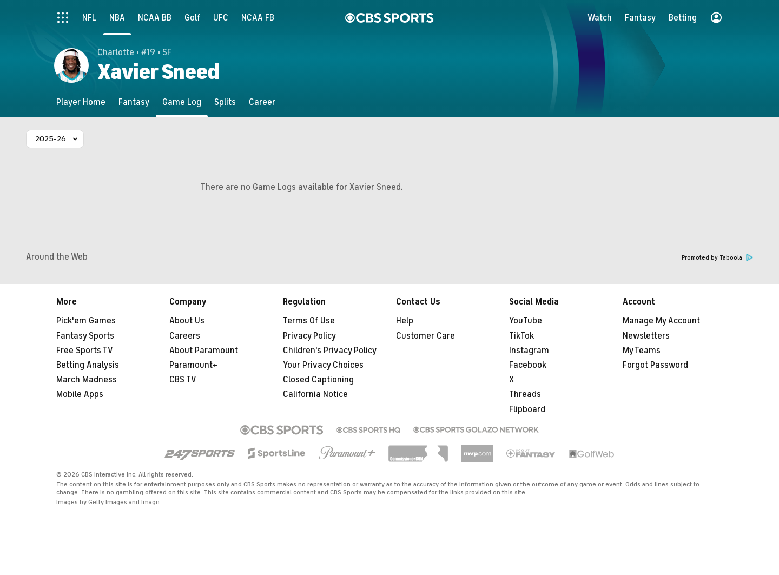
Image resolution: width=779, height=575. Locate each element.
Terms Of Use (309, 320)
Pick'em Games (86, 320)
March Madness (86, 379)
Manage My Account (661, 320)
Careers (184, 336)
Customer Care (425, 336)
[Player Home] (81, 102)
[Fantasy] (134, 102)
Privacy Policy (309, 336)
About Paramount (203, 350)
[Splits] (225, 102)
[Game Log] (182, 102)
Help (404, 320)
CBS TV (182, 379)
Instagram (529, 350)
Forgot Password (655, 365)
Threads (525, 394)
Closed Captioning (318, 379)
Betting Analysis (87, 365)
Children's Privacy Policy (330, 350)
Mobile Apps (79, 394)
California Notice (315, 394)
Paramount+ (193, 365)
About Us (186, 320)
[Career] (262, 102)
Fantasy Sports (85, 336)
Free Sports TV (84, 350)
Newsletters (646, 336)
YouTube (525, 320)
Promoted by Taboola (717, 257)
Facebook (527, 365)
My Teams (642, 350)
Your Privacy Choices (323, 365)
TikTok (521, 336)
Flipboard (527, 409)
